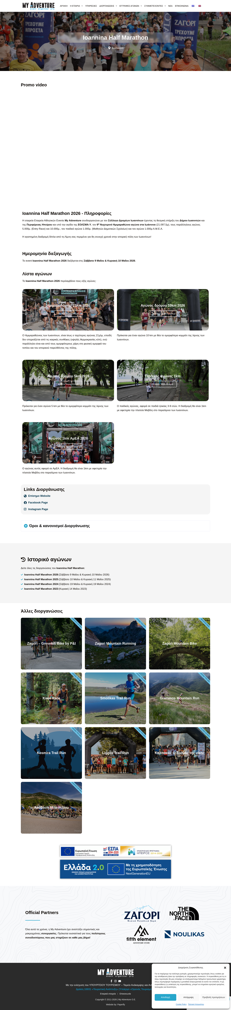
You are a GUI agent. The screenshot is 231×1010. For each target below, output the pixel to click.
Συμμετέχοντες (155, 6)
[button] (225, 967)
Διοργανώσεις (108, 6)
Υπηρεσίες (91, 6)
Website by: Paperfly (115, 1004)
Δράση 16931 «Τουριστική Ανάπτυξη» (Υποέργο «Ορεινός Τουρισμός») (115, 989)
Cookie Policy (181, 1004)
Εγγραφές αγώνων (131, 6)
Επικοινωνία (181, 6)
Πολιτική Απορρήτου (196, 1004)
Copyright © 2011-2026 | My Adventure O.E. (115, 999)
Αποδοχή (165, 997)
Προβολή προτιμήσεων (213, 997)
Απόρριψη (188, 997)
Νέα (170, 6)
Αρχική (63, 6)
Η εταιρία (76, 6)
